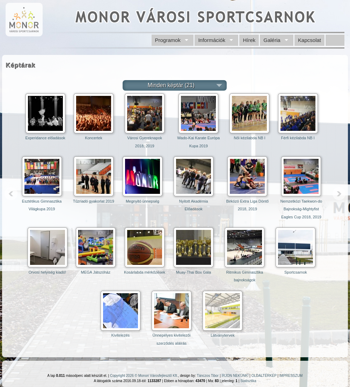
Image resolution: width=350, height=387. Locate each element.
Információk (211, 40)
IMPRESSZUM (291, 376)
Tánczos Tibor (208, 376)
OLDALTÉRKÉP (264, 376)
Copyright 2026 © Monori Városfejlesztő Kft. (144, 376)
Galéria (271, 40)
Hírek (249, 40)
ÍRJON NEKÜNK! (234, 376)
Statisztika (248, 381)
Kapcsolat (309, 40)
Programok (168, 40)
